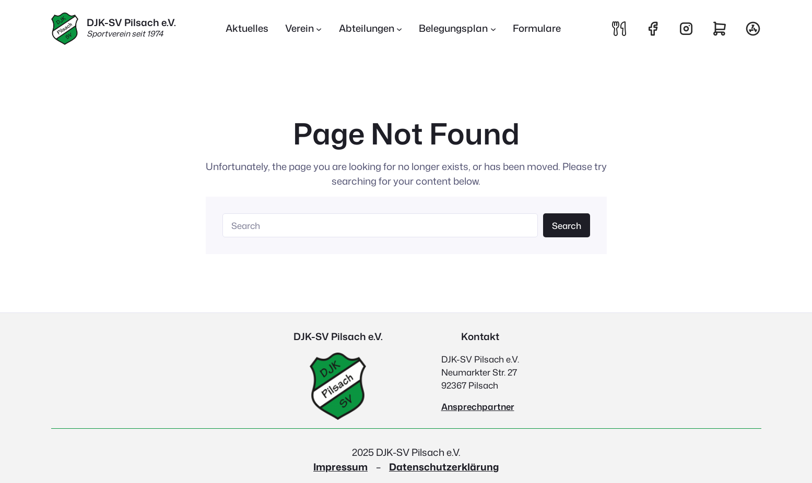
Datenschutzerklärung (444, 467)
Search (566, 226)
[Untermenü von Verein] (303, 29)
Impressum (340, 467)
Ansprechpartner (477, 407)
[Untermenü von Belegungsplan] (457, 29)
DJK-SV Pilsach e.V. (131, 22)
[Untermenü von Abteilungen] (371, 29)
